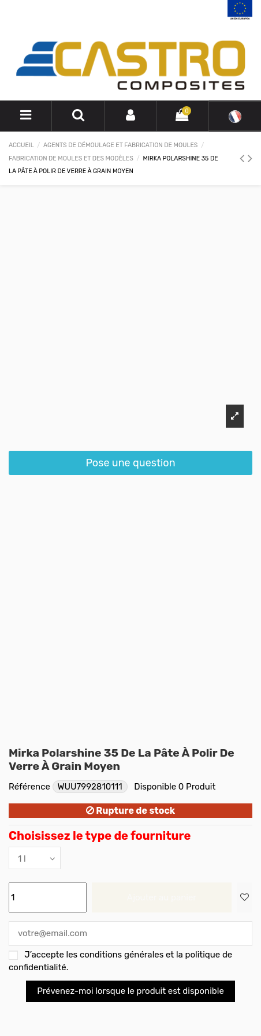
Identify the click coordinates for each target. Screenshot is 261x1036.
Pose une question (130, 463)
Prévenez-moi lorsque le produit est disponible (130, 991)
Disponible (155, 786)
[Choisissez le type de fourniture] (35, 858)
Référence (29, 786)
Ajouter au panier (161, 897)
